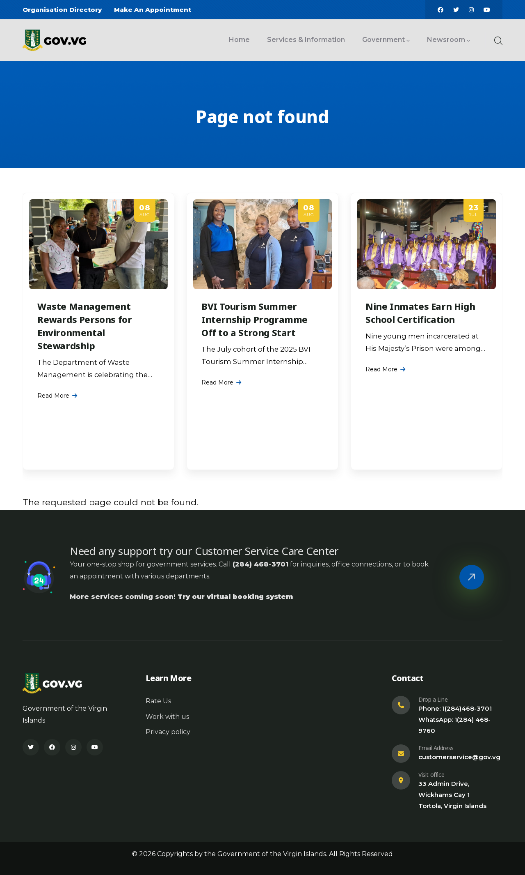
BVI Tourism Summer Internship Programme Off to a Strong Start (254, 319)
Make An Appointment (152, 10)
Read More (53, 395)
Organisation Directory (62, 10)
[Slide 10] (284, 469)
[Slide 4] (255, 469)
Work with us (167, 717)
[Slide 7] (270, 469)
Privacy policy (168, 732)
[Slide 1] (240, 469)
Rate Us (158, 701)
